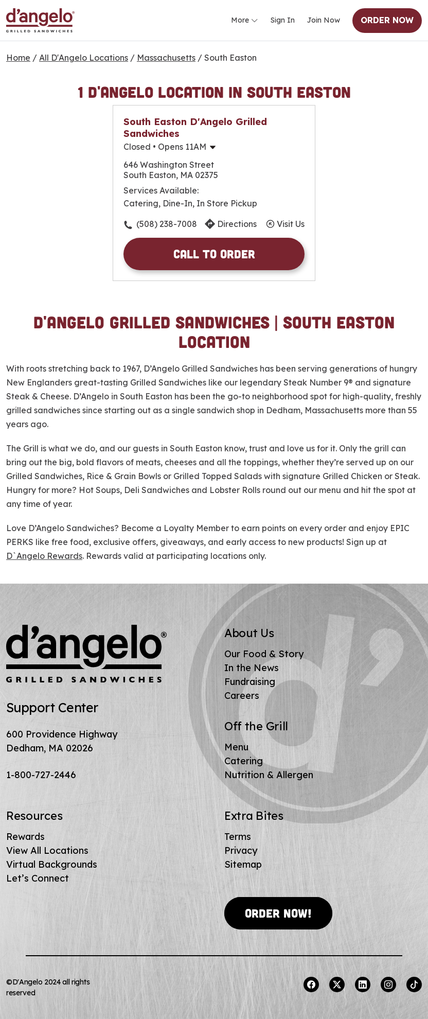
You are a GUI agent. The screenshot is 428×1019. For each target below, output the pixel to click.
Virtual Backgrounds (51, 864)
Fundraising (249, 682)
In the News (251, 668)
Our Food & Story (264, 654)
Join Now (323, 20)
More (244, 20)
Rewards (25, 836)
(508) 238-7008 (166, 224)
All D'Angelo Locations (83, 57)
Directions (237, 224)
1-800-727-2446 (41, 775)
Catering (243, 761)
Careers (241, 695)
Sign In (283, 20)
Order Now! (278, 913)
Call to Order (214, 254)
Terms (237, 836)
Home (18, 57)
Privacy (240, 850)
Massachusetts (166, 57)
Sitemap (243, 864)
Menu (236, 747)
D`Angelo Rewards (44, 556)
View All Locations (47, 850)
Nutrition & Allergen (268, 775)
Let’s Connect (37, 878)
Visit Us (291, 224)
